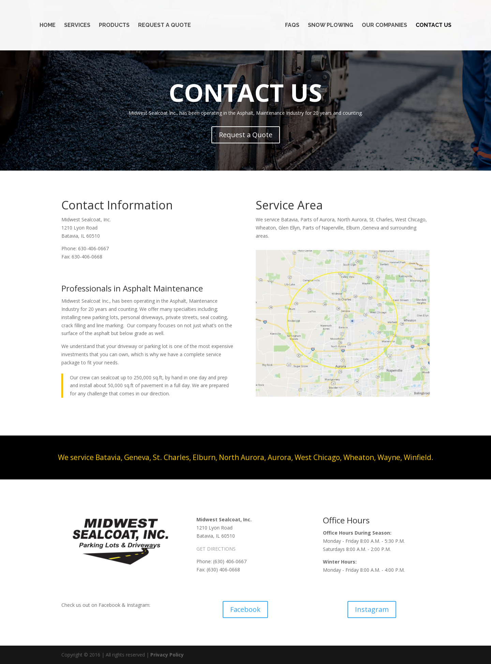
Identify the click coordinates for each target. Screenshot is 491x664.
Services (77, 25)
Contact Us (433, 25)
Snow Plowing (330, 25)
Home (48, 25)
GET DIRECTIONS (216, 549)
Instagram (372, 609)
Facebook (245, 609)
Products (114, 25)
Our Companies (384, 25)
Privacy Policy (167, 654)
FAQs (292, 25)
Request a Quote (164, 25)
